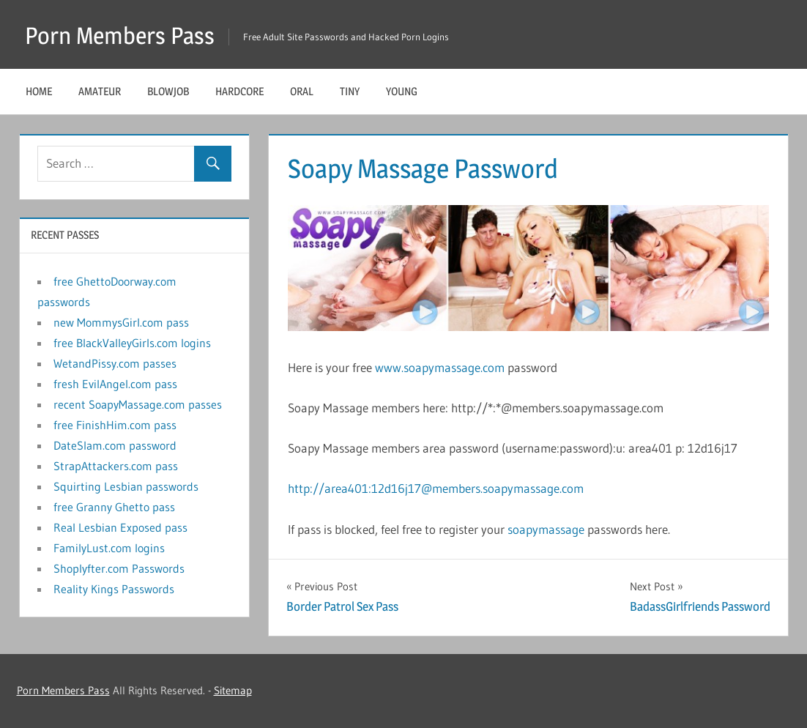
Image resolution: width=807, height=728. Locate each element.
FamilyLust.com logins (109, 548)
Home (39, 91)
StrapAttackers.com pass (115, 465)
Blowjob (168, 91)
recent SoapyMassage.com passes (137, 404)
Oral (301, 91)
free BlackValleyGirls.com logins (132, 342)
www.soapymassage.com (440, 367)
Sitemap (233, 690)
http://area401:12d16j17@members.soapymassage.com (436, 488)
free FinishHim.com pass (114, 424)
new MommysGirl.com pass (121, 322)
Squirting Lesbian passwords (125, 486)
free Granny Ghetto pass (114, 506)
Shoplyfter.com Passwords (119, 568)
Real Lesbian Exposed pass (120, 527)
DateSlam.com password (114, 445)
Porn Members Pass (120, 35)
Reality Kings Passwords (113, 589)
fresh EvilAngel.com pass (115, 383)
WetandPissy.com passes (114, 363)
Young (401, 91)
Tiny (350, 91)
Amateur (99, 91)
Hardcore (239, 91)
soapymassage (545, 529)
